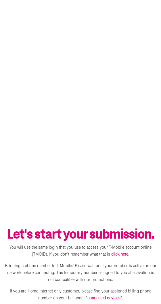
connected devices (103, 298)
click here (119, 254)
